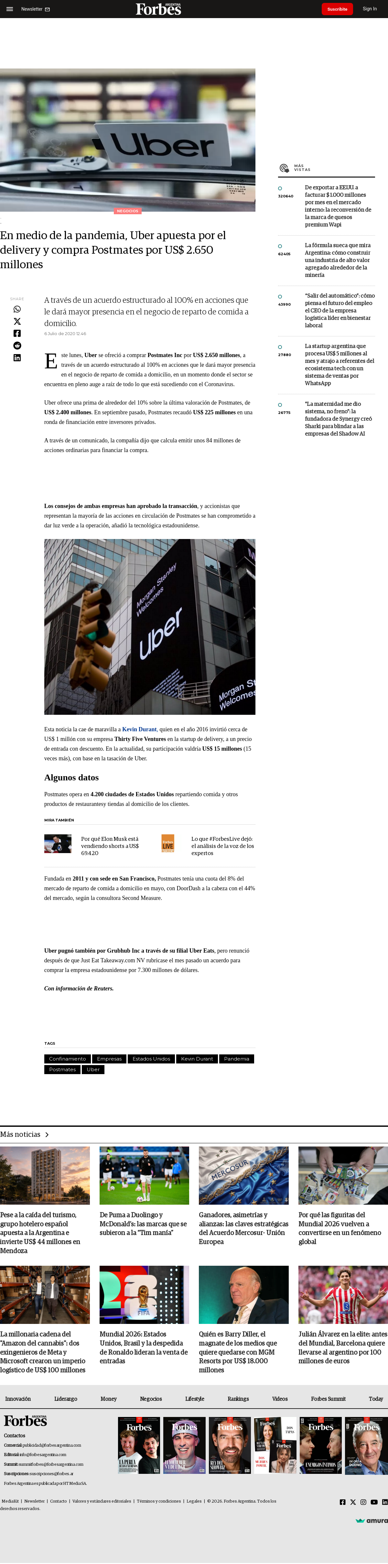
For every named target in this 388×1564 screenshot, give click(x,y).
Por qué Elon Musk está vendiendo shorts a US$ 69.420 (110, 846)
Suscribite (338, 9)
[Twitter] (353, 1503)
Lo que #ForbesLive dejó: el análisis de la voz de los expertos (222, 846)
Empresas (109, 1059)
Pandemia (236, 1059)
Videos (280, 1399)
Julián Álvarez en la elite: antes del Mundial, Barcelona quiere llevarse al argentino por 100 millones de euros (342, 1349)
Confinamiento (67, 1059)
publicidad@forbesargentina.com (52, 1446)
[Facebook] (343, 1503)
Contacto (58, 1502)
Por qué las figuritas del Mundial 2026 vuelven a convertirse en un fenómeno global (339, 1229)
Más (334, 168)
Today (376, 1399)
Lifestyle (194, 1399)
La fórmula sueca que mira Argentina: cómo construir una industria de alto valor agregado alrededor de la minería (338, 260)
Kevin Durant (197, 1059)
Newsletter (34, 1502)
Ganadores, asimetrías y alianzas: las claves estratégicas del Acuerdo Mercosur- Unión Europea (243, 1229)
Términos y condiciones (159, 1502)
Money (108, 1399)
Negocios (151, 1399)
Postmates (62, 1069)
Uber (93, 1069)
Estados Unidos (151, 1059)
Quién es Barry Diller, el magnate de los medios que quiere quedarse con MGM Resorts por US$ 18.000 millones (238, 1353)
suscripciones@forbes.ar (51, 1475)
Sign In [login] (372, 9)
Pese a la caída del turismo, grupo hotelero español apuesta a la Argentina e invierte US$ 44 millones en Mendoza (40, 1233)
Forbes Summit (328, 1399)
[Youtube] (374, 1503)
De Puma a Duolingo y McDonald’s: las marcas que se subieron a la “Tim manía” (143, 1224)
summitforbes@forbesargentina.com (51, 1465)
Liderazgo (65, 1399)
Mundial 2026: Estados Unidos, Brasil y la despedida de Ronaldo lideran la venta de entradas (144, 1349)
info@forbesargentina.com (43, 1456)
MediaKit (10, 1502)
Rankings (238, 1399)
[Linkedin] (385, 1503)
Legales (194, 1502)
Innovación (18, 1399)
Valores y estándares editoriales (101, 1502)
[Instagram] (363, 1503)
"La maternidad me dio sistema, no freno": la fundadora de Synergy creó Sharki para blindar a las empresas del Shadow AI (338, 419)
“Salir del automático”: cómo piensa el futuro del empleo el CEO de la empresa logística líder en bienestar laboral (340, 311)
